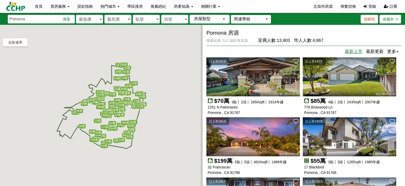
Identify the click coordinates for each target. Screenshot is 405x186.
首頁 (39, 6)
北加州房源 (323, 6)
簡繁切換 (348, 6)
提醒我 (369, 19)
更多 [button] (393, 51)
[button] (209, 19)
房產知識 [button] (183, 6)
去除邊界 (15, 42)
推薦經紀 (158, 6)
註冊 (390, 6)
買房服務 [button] (59, 6)
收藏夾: (390, 19)
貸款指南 (85, 6)
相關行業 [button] (210, 6)
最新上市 (353, 51)
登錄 (370, 6)
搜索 (66, 19)
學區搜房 (135, 6)
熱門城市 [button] (110, 6)
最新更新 (375, 51)
